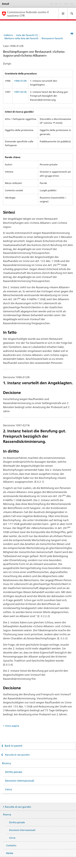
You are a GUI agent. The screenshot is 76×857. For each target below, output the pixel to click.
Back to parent (13, 745)
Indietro (8, 35)
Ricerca (6, 763)
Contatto (11, 845)
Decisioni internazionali (19, 780)
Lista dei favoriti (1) (27, 35)
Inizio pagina (12, 725)
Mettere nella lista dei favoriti (21, 38)
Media (9, 853)
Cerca (8, 789)
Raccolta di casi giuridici (17, 754)
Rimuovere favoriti (52, 38)
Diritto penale (13, 772)
